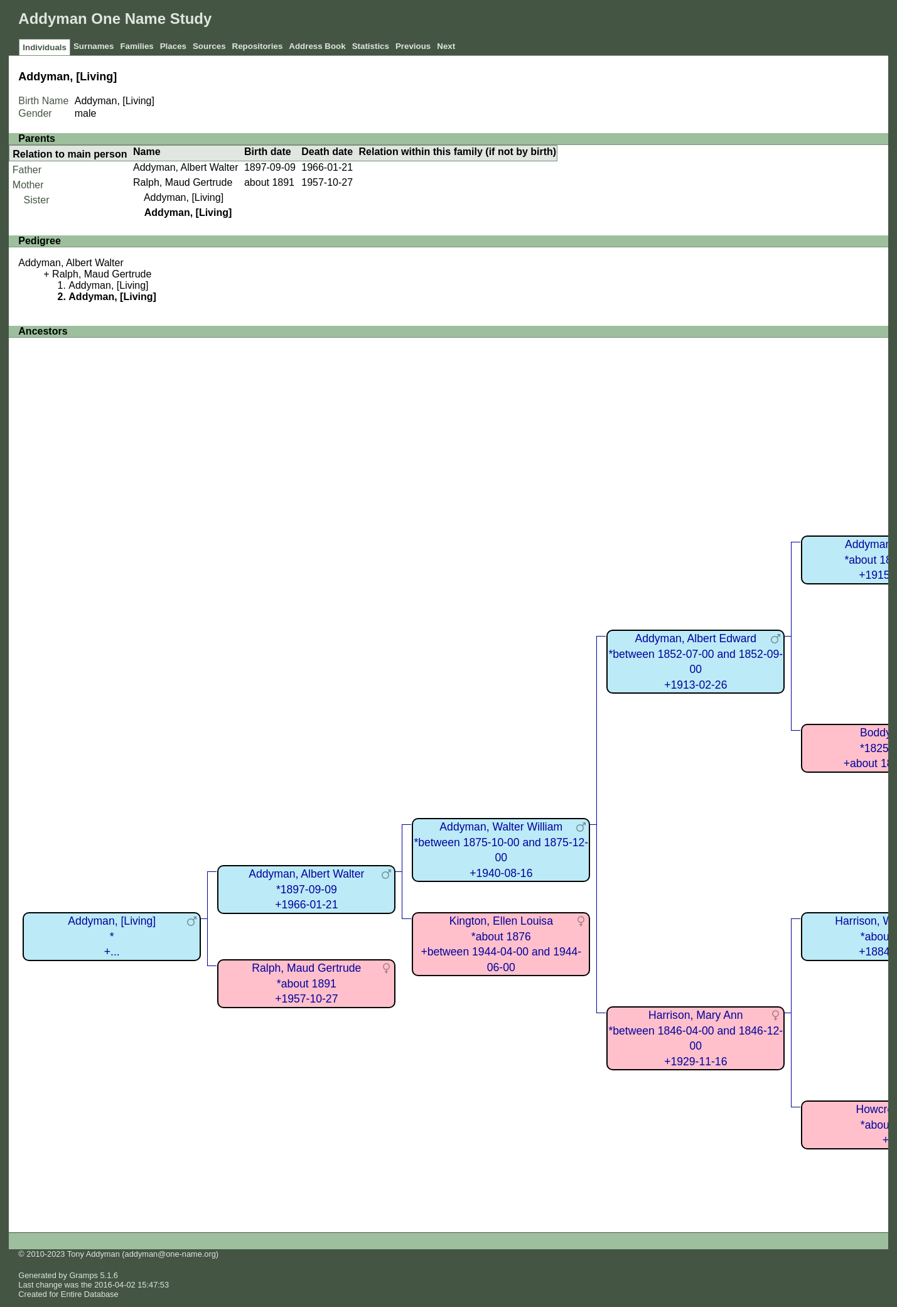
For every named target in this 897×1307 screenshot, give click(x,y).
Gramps (83, 1275)
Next (446, 46)
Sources (209, 46)
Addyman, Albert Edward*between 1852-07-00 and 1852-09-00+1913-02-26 (695, 661)
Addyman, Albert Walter (185, 167)
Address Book (317, 46)
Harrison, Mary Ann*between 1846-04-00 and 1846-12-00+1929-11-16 (695, 1038)
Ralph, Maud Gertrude (182, 182)
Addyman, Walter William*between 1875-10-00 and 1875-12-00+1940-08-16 (501, 849)
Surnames (93, 46)
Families (136, 46)
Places (173, 46)
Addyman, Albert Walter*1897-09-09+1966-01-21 (306, 889)
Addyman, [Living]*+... (112, 936)
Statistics (370, 46)
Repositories (257, 46)
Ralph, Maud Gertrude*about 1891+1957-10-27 (306, 983)
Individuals (45, 47)
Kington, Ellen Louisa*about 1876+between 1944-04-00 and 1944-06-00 (501, 944)
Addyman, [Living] (183, 197)
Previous (413, 46)
